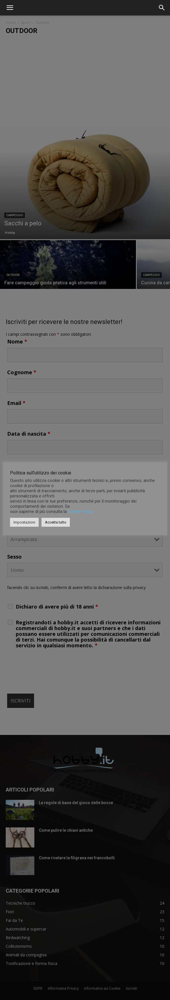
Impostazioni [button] (24, 522)
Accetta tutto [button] (55, 522)
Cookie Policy (80, 511)
